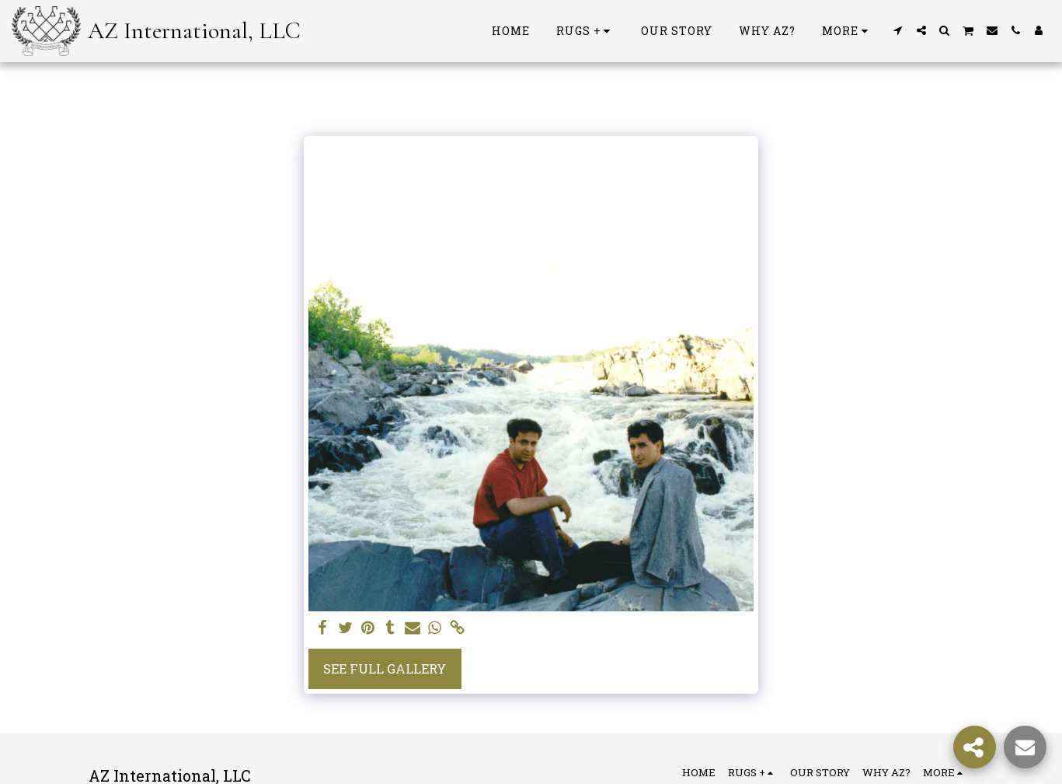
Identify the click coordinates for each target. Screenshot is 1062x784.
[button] (898, 30)
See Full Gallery (385, 668)
